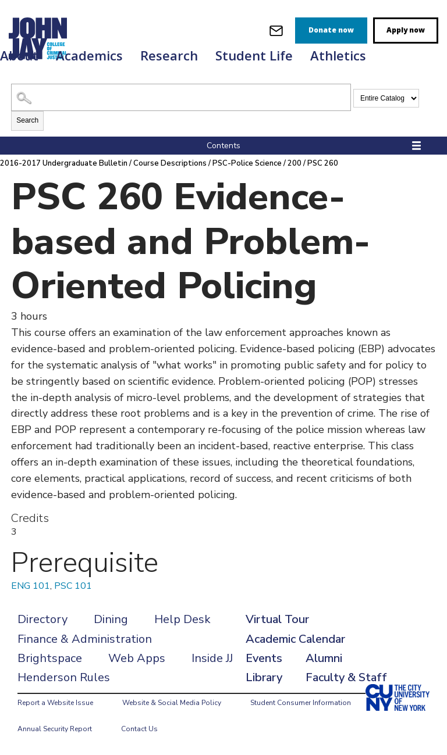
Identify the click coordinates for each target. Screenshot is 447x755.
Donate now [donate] (331, 30)
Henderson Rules (63, 677)
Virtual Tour (277, 619)
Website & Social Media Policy (171, 702)
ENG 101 (30, 585)
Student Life (254, 55)
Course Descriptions (170, 163)
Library (264, 677)
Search (27, 120)
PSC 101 (73, 585)
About (19, 55)
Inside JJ (212, 658)
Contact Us (139, 728)
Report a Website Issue (55, 702)
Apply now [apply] (405, 30)
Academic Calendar (295, 639)
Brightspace (49, 658)
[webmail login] (276, 30)
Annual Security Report (54, 728)
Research (169, 55)
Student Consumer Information (300, 702)
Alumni (324, 658)
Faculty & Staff (346, 677)
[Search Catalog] (181, 97)
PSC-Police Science (247, 163)
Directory (42, 619)
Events (264, 658)
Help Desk (182, 619)
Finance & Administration (84, 639)
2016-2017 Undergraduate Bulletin (63, 163)
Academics (89, 55)
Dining (111, 619)
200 (294, 163)
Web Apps (136, 658)
